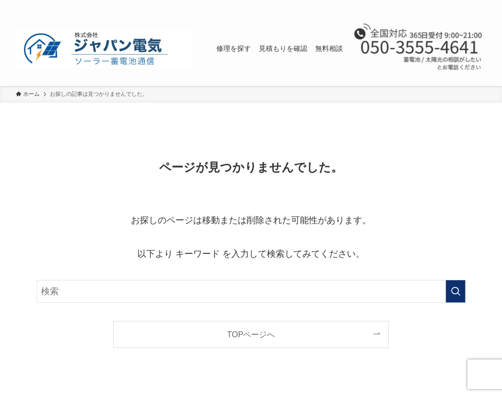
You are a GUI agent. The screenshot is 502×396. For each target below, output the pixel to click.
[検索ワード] (251, 291)
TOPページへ (251, 334)
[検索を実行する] (455, 291)
